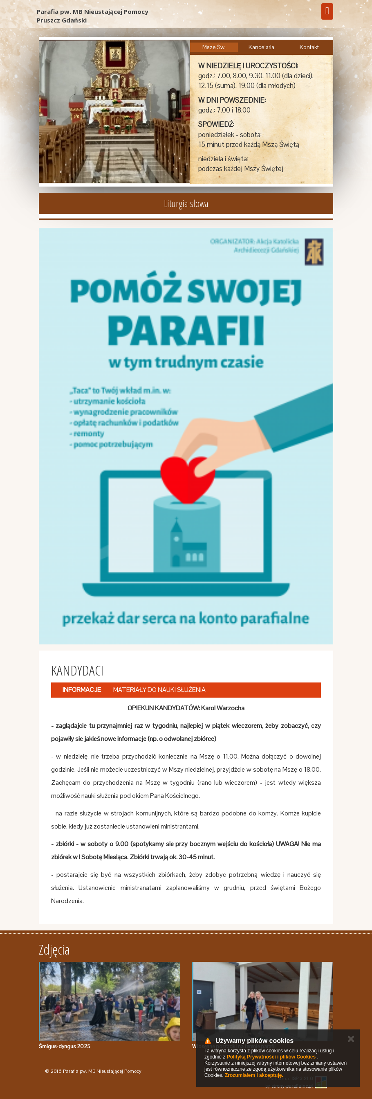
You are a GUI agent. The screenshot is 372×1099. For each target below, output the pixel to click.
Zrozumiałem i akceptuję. (254, 1075)
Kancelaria (261, 47)
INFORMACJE (82, 689)
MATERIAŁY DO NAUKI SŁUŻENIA (159, 689)
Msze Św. (214, 47)
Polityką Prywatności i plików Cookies (271, 1057)
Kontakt (309, 47)
